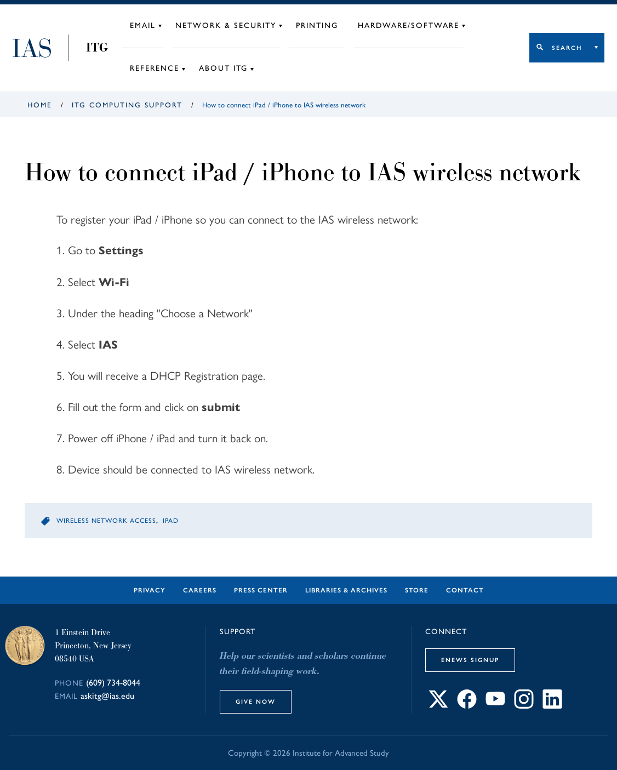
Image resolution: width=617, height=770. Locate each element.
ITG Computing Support (127, 105)
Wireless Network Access (106, 520)
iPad (171, 520)
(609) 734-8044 (113, 682)
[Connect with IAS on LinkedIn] (552, 705)
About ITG (223, 68)
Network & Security (225, 25)
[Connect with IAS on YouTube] (495, 705)
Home (39, 105)
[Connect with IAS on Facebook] (467, 705)
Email (143, 25)
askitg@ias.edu (107, 696)
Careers (199, 590)
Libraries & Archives (346, 590)
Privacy (149, 590)
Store (417, 590)
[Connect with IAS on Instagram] (524, 705)
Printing (317, 25)
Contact (465, 590)
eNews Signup (470, 660)
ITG (97, 47)
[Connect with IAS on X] (438, 705)
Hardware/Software (408, 25)
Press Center (261, 590)
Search (567, 48)
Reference (154, 68)
